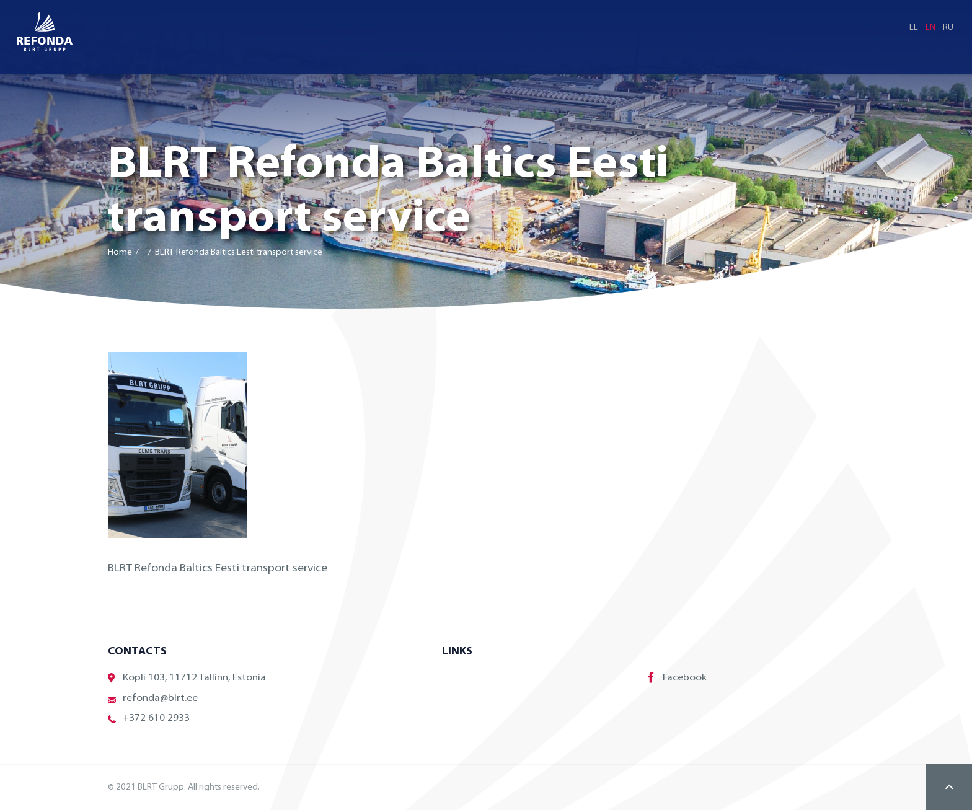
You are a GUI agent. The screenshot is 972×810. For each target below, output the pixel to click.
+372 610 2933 (149, 718)
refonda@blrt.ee (153, 699)
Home (120, 252)
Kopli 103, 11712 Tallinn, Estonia (187, 678)
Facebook (677, 677)
